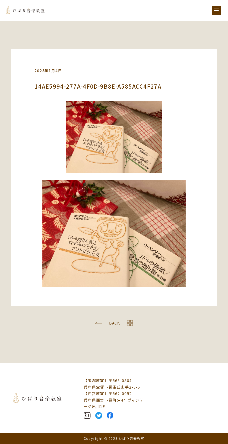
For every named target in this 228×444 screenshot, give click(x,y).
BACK (114, 323)
